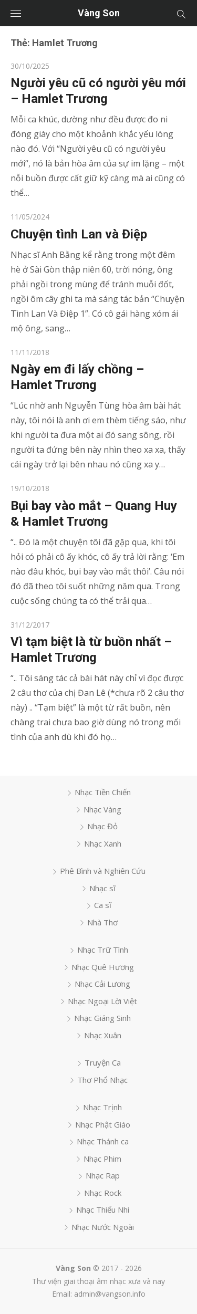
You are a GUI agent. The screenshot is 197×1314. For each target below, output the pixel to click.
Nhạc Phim (102, 1158)
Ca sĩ (102, 905)
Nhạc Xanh (102, 843)
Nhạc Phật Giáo (102, 1124)
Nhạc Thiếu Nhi (102, 1209)
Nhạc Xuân (102, 1035)
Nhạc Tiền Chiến (103, 792)
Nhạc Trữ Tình (102, 949)
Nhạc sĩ (102, 888)
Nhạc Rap (103, 1175)
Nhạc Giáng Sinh (102, 1018)
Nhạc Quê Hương (102, 967)
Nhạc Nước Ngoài (102, 1227)
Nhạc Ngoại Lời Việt (102, 1001)
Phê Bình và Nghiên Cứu (103, 870)
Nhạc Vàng (102, 809)
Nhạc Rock (102, 1192)
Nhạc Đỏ (102, 826)
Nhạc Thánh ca (103, 1141)
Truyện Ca (103, 1062)
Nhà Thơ (102, 922)
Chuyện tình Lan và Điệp (79, 234)
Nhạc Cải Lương (102, 983)
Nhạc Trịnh (102, 1107)
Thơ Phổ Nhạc (102, 1080)
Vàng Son (99, 12)
